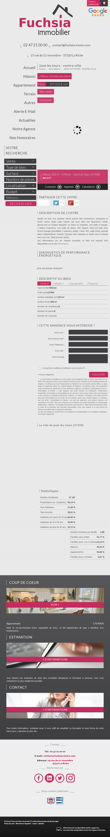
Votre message (58, 357)
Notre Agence (24, 129)
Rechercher (21, 203)
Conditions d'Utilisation (99, 412)
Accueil (29, 67)
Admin (41, 824)
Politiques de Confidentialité (76, 412)
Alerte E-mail (24, 111)
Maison (29, 76)
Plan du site (9, 824)
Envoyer (98, 374)
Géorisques (63, 244)
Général (44, 283)
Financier (93, 283)
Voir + (55, 604)
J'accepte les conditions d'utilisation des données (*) (63, 368)
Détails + (58, 283)
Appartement (24, 85)
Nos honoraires (22, 137)
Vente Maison (55, 69)
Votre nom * (59, 332)
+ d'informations (55, 659)
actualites (27, 120)
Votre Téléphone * (56, 345)
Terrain (29, 94)
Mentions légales (23, 824)
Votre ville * (59, 351)
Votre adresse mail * (56, 338)
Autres (29, 102)
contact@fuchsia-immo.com (71, 45)
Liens (34, 824)
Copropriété (76, 283)
